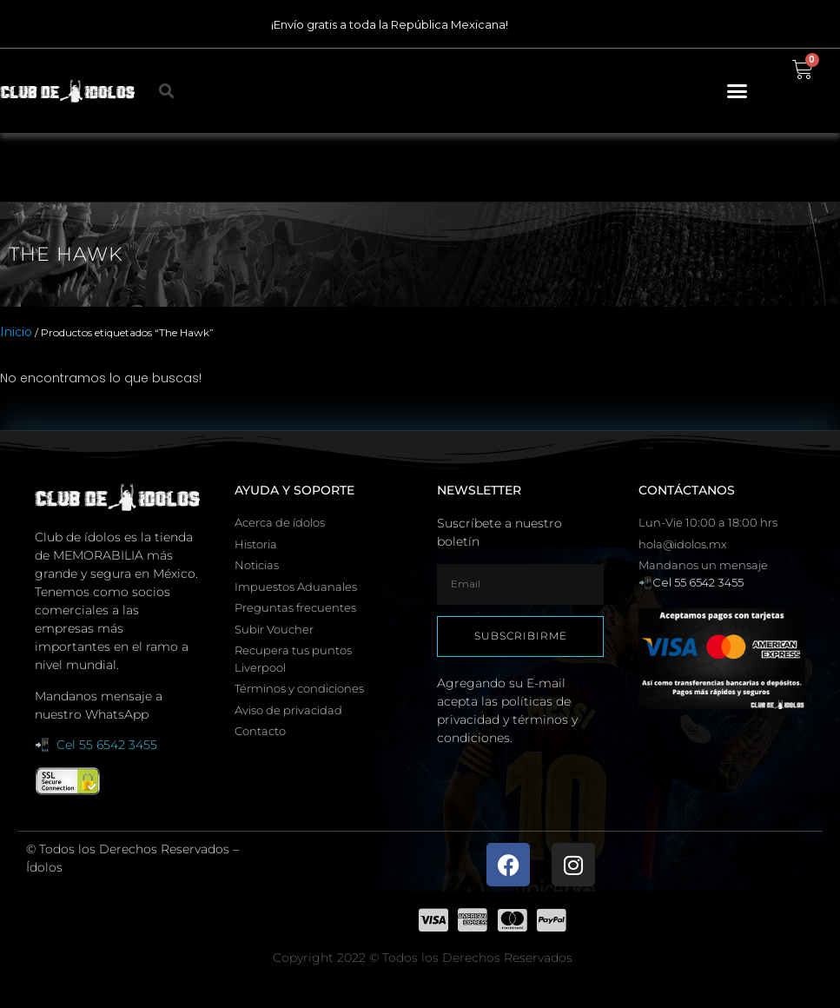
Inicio (16, 332)
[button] (737, 91)
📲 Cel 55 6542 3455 (96, 745)
